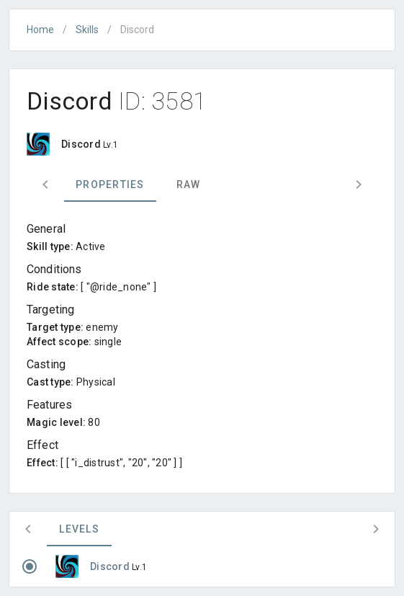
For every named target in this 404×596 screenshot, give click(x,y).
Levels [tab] (79, 529)
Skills (87, 29)
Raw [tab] (188, 184)
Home (40, 29)
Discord (111, 566)
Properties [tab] (110, 184)
